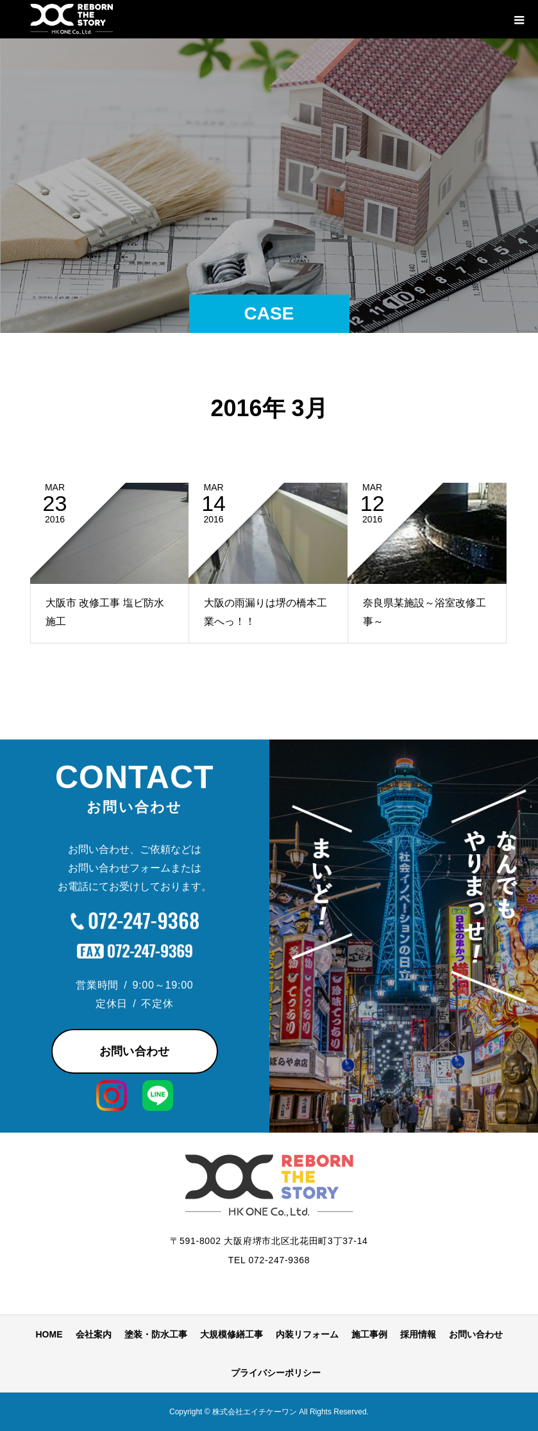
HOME (49, 1334)
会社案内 (94, 1334)
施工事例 (369, 1334)
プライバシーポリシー (276, 1373)
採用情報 (418, 1334)
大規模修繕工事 (231, 1334)
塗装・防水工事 (155, 1334)
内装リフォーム (307, 1334)
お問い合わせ (134, 1051)
